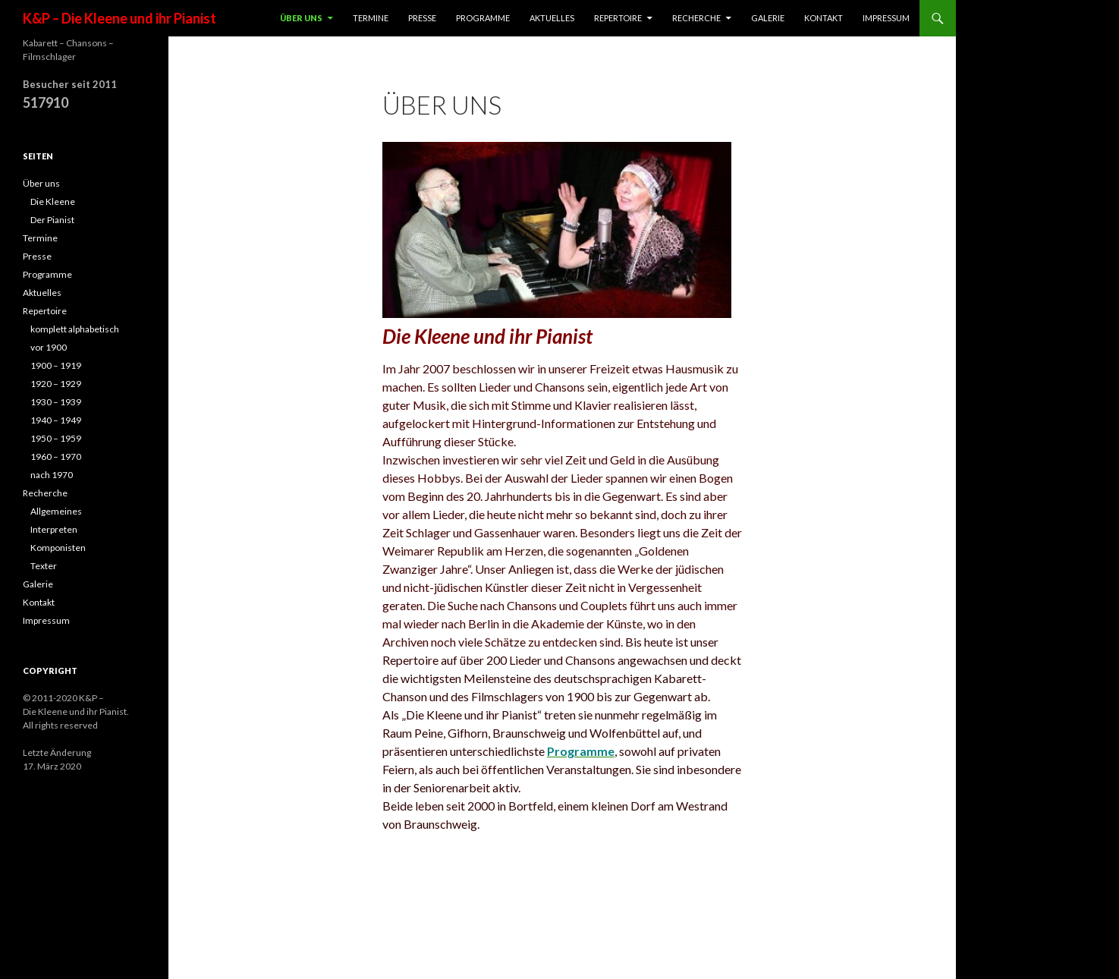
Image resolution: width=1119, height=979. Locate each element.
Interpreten (53, 529)
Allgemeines (56, 511)
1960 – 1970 (55, 456)
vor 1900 (48, 347)
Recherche (696, 18)
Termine (370, 18)
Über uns (301, 18)
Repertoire (618, 18)
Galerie (767, 18)
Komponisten (58, 547)
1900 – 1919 (55, 365)
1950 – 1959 (55, 438)
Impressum (886, 18)
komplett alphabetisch (74, 329)
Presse (422, 18)
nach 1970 (51, 474)
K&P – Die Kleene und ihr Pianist (119, 18)
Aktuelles (552, 18)
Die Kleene (52, 201)
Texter (43, 565)
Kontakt (823, 18)
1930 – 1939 (55, 402)
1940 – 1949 (55, 420)
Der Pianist (52, 219)
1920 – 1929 (55, 383)
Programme (483, 18)
